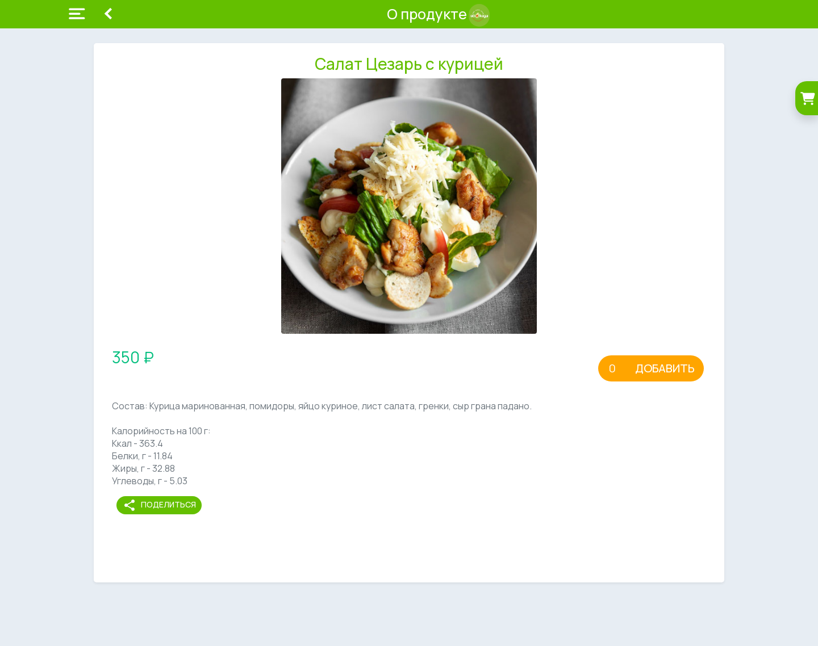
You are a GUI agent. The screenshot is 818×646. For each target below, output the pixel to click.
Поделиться (159, 505)
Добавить (665, 368)
